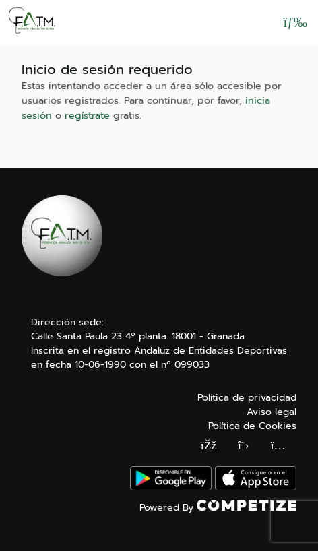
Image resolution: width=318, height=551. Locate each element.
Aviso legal (271, 412)
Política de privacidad (246, 398)
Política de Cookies (252, 426)
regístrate (87, 115)
